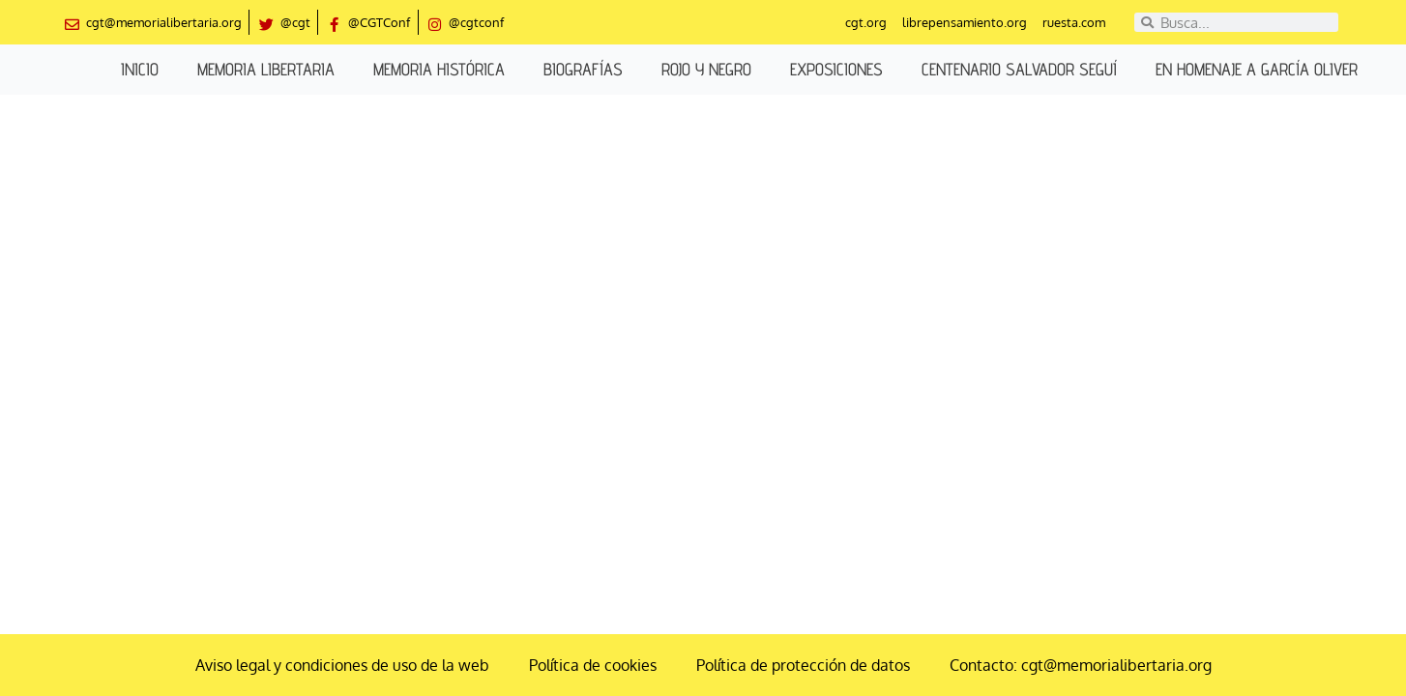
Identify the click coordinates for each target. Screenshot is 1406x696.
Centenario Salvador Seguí (1019, 69)
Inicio (140, 69)
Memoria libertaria (266, 69)
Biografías (583, 69)
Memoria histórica (439, 69)
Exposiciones (836, 69)
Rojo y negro (706, 69)
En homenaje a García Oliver (1257, 69)
